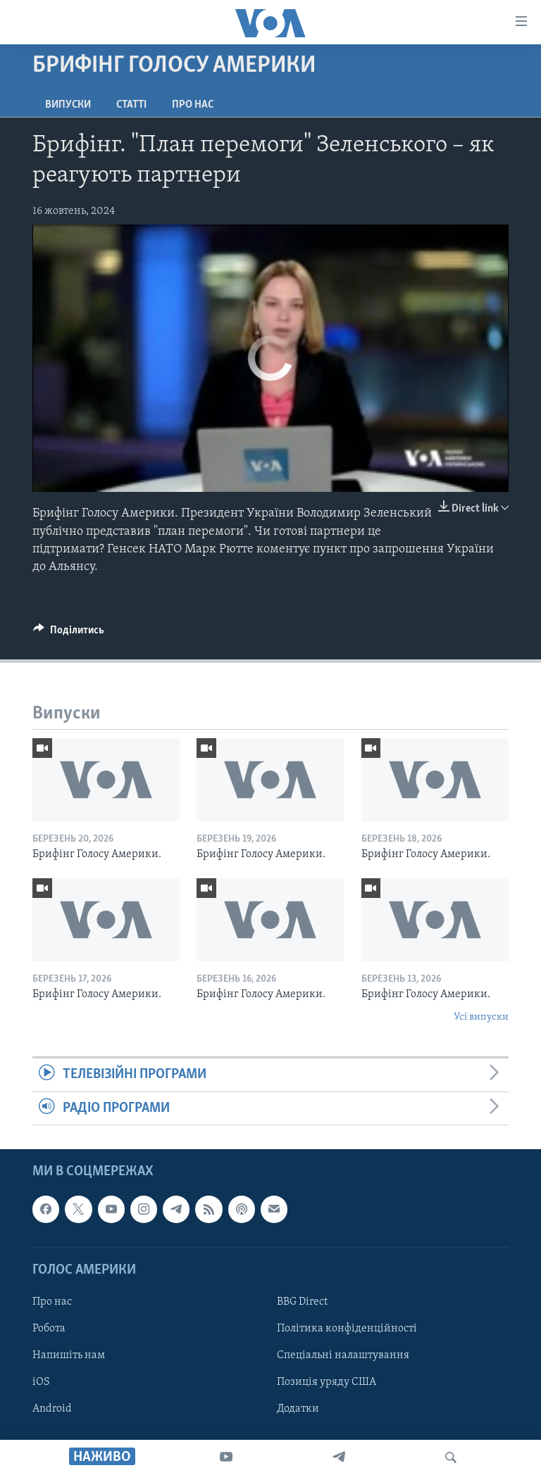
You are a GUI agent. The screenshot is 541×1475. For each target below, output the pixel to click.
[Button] (68, 633)
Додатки (298, 1408)
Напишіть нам (68, 1355)
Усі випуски (481, 1017)
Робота (49, 1328)
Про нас (192, 104)
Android (52, 1408)
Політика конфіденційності (347, 1328)
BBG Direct (302, 1302)
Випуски (68, 104)
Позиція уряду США (326, 1382)
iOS (41, 1382)
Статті (131, 104)
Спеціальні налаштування (343, 1355)
